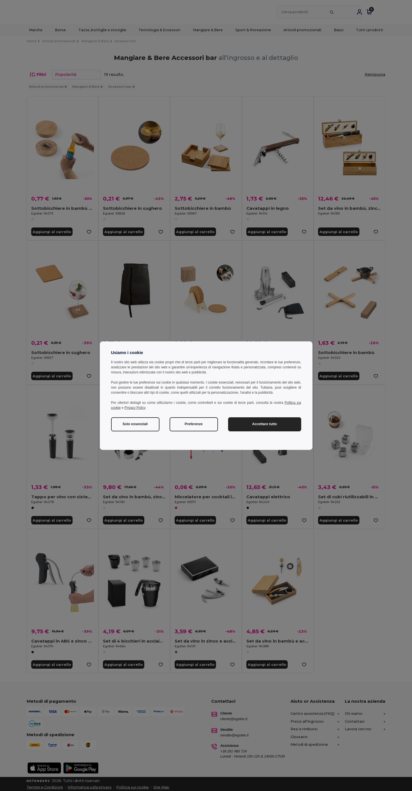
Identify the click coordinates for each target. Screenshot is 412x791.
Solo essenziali (135, 424)
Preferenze (194, 424)
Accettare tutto (264, 424)
